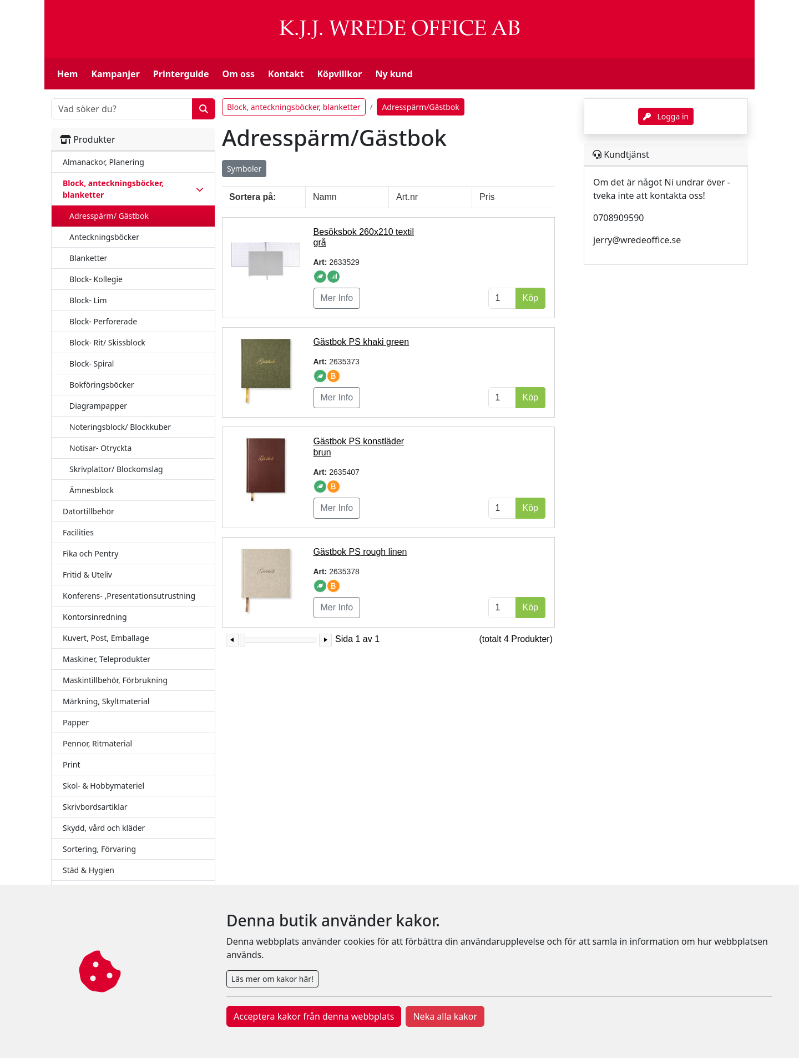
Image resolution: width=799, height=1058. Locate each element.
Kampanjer (115, 74)
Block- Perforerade (103, 321)
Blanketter (88, 258)
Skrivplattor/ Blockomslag (116, 469)
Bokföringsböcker (101, 384)
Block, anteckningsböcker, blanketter (294, 107)
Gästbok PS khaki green (361, 342)
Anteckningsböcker (104, 237)
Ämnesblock (91, 490)
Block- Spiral (91, 363)
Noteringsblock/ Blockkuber (120, 427)
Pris (487, 197)
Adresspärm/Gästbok (420, 107)
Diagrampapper (98, 405)
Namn (325, 197)
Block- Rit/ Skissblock (107, 342)
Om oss (238, 74)
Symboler (244, 168)
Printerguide (181, 74)
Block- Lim (88, 300)
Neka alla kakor (445, 1016)
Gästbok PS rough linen (360, 551)
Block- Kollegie (96, 279)
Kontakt (286, 74)
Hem (67, 74)
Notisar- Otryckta (100, 448)
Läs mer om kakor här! (272, 979)
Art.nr (407, 197)
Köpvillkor (339, 74)
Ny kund (393, 74)
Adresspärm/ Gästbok (109, 215)
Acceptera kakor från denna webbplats (314, 1016)
